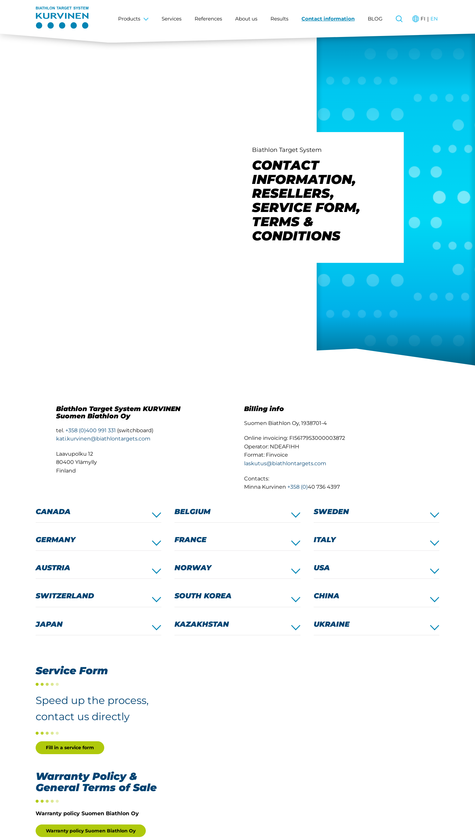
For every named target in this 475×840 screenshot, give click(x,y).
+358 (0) (297, 487)
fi (423, 19)
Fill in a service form (70, 748)
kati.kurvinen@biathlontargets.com (103, 439)
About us (246, 19)
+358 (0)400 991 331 (90, 430)
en (434, 19)
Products (129, 19)
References (208, 19)
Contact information (328, 19)
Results (279, 19)
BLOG (375, 19)
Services (171, 19)
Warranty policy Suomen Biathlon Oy (91, 831)
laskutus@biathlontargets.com (285, 463)
